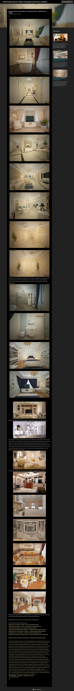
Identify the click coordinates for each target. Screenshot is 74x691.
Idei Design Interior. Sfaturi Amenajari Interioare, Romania (25, 2)
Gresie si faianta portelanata (20, 646)
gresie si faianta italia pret (24, 657)
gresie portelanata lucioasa (24, 662)
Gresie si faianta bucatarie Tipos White (34, 651)
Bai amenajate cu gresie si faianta (36, 672)
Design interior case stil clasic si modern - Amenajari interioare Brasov (30, 470)
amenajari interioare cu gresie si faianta (39, 662)
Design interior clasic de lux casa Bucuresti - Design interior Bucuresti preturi (27, 637)
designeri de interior (43, 446)
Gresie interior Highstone (20, 654)
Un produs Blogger (37, 689)
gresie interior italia (35, 657)
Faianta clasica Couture (37, 665)
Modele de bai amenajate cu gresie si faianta (26, 674)
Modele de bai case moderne (22, 672)
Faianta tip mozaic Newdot (38, 652)
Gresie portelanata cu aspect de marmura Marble (19, 669)
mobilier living (18, 439)
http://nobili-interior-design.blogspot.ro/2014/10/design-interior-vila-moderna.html (29, 420)
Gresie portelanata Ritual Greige (15, 649)
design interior (19, 675)
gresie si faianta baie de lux (39, 659)
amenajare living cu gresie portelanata (36, 664)
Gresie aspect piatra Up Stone (25, 665)
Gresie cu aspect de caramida (34, 644)
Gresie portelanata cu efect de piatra (34, 646)
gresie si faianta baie (27, 656)
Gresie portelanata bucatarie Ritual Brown (23, 647)
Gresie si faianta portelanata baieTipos (35, 654)
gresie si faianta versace (17, 659)
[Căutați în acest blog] (67, 2)
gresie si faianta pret (21, 660)
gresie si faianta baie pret (28, 659)
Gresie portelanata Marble (28, 667)
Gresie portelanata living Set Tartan (40, 647)
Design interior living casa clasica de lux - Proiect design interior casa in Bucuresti (28, 634)
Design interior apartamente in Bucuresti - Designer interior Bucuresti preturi (27, 629)
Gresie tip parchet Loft (18, 667)
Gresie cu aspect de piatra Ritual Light (28, 642)
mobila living (23, 278)
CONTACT (55, 41)
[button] (9, 16)
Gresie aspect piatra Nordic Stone (42, 667)
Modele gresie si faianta (23, 641)
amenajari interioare (12, 675)
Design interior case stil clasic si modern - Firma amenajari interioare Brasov (27, 631)
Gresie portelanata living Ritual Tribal (19, 644)
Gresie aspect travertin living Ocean (24, 652)
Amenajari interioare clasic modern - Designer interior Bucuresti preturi (23, 628)
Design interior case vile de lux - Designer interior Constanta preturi (24, 619)
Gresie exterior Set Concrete (29, 649)
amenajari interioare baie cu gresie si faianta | (18, 664)
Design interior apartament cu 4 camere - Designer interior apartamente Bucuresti (25, 626)
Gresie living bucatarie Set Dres (18, 651)
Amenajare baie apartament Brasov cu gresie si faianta (23, 670)
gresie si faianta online (31, 660)
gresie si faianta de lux (41, 660)
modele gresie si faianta (37, 656)
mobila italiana (26, 675)
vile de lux (31, 675)
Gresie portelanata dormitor (40, 641)
